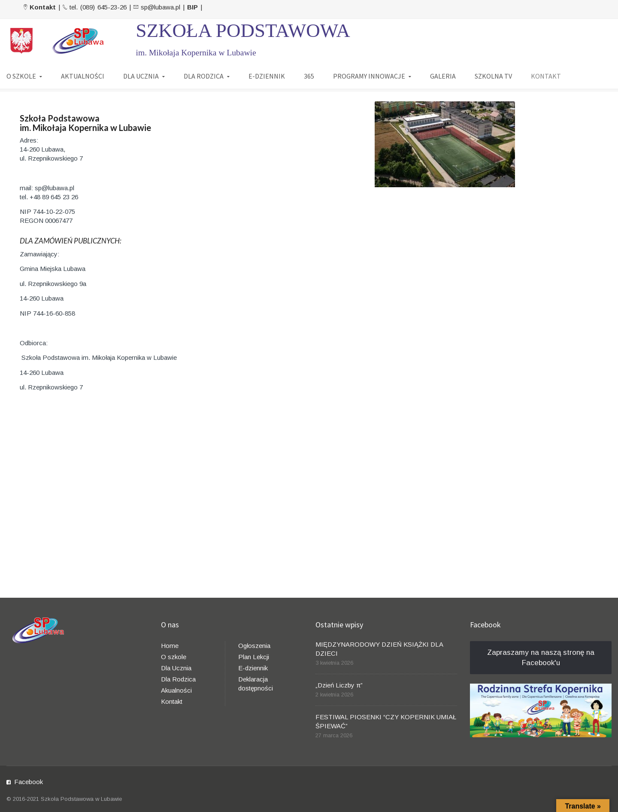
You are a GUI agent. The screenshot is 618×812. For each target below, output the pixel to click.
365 (309, 76)
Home (170, 645)
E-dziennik (253, 668)
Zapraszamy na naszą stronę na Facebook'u (540, 657)
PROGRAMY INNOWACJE (369, 76)
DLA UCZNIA (141, 76)
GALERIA (443, 76)
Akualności (176, 690)
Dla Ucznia (176, 668)
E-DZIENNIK (266, 76)
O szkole (173, 656)
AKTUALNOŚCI (82, 76)
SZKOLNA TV (493, 76)
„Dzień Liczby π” (339, 685)
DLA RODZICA (204, 76)
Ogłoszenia (254, 645)
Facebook (28, 781)
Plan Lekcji (253, 656)
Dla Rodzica (178, 679)
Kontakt (171, 701)
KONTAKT (546, 76)
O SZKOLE (21, 76)
